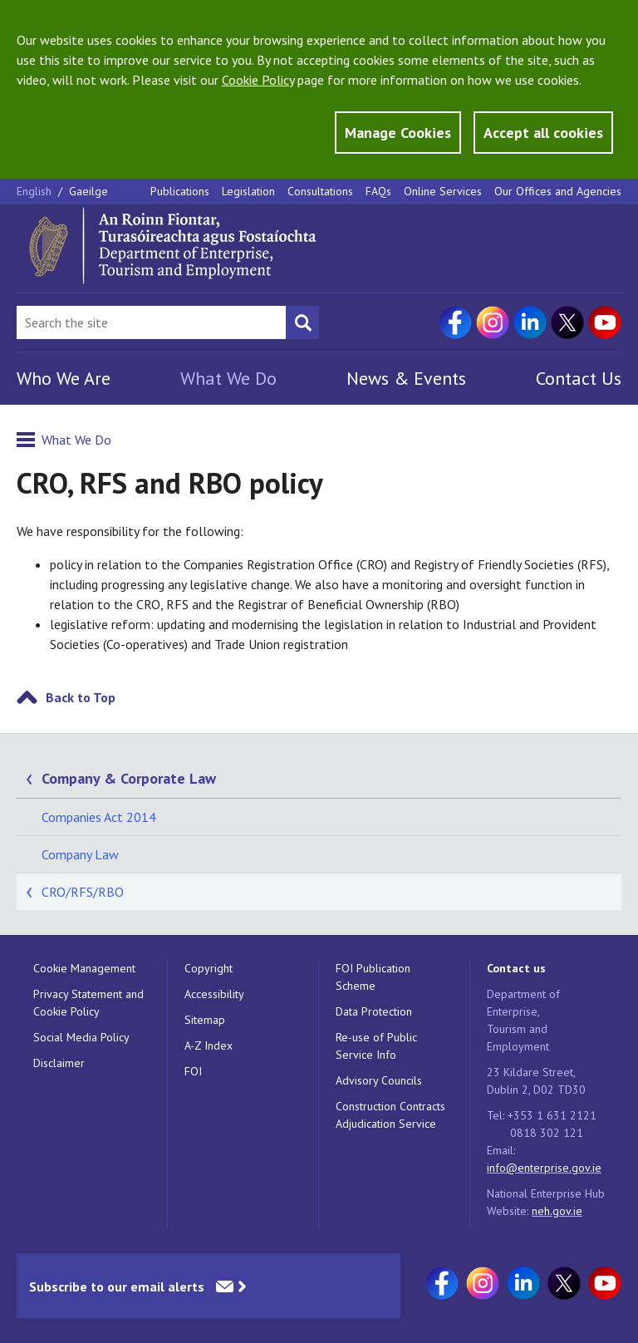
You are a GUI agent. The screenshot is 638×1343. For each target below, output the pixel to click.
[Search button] (302, 322)
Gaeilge (88, 191)
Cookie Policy (258, 79)
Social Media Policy (81, 1037)
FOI (193, 1071)
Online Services (443, 191)
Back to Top (80, 697)
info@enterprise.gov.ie (544, 1167)
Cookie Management (84, 968)
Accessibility (214, 993)
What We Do (228, 378)
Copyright (208, 968)
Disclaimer (59, 1062)
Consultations (320, 191)
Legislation (248, 191)
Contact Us (578, 378)
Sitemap (204, 1019)
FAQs (378, 191)
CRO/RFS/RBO (83, 891)
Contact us (516, 968)
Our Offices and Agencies (557, 191)
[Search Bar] (151, 322)
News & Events (406, 378)
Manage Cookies (398, 132)
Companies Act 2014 (99, 817)
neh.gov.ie (557, 1210)
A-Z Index (208, 1045)
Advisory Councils (379, 1080)
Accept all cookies (543, 132)
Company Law (80, 854)
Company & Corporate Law (129, 778)
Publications (179, 191)
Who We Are (63, 378)
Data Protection (374, 1011)
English (36, 191)
